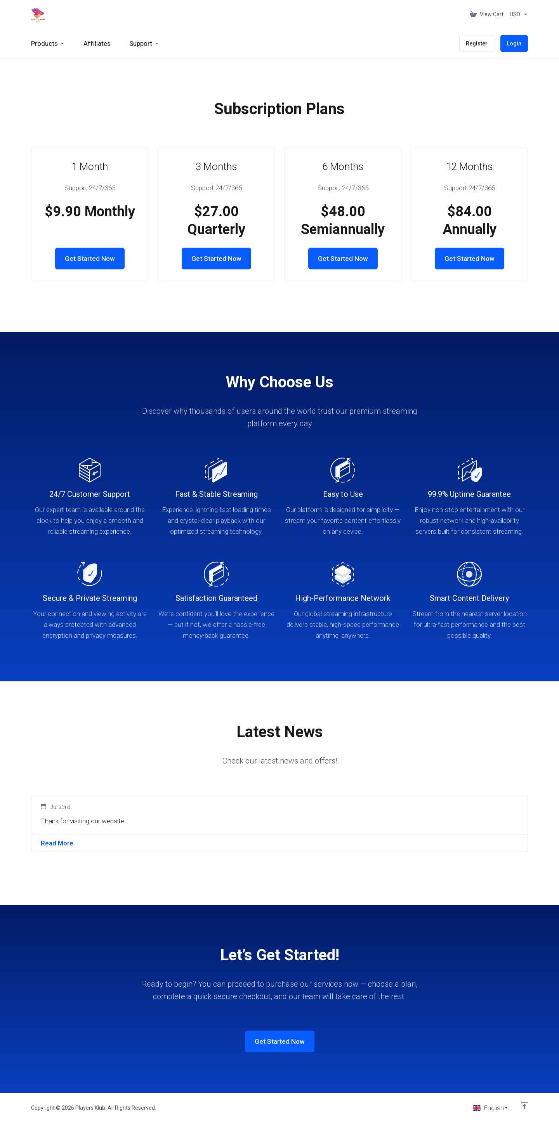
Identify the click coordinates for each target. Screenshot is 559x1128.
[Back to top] (524, 1105)
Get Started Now (90, 258)
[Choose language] (491, 1107)
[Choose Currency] (517, 14)
